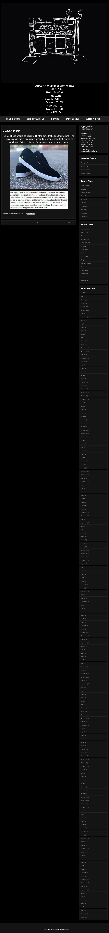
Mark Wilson (84, 280)
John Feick (83, 209)
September (84, 317)
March (82, 296)
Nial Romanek (85, 253)
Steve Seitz (84, 206)
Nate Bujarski (84, 232)
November (84, 310)
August (83, 320)
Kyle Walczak (84, 203)
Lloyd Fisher (84, 216)
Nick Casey (84, 199)
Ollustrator (55, 929)
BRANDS (55, 119)
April (82, 293)
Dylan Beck (84, 213)
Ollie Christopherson (86, 236)
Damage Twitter (85, 170)
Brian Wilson (84, 277)
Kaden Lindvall (85, 185)
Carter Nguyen (85, 196)
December (84, 306)
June (82, 327)
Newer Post (6, 223)
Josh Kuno (83, 189)
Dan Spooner (84, 256)
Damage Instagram (86, 163)
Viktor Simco (84, 270)
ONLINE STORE (13, 119)
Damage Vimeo (85, 166)
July (82, 324)
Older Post (71, 223)
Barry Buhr (84, 260)
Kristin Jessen (84, 249)
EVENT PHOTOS (93, 119)
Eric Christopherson (86, 263)
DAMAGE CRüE (72, 119)
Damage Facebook (86, 173)
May (82, 330)
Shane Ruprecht (85, 242)
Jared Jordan (84, 273)
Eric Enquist (84, 267)
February (83, 300)
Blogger (67, 929)
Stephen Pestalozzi (86, 192)
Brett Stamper (85, 239)
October (83, 313)
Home (39, 223)
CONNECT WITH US (36, 119)
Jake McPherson (85, 229)
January (83, 303)
